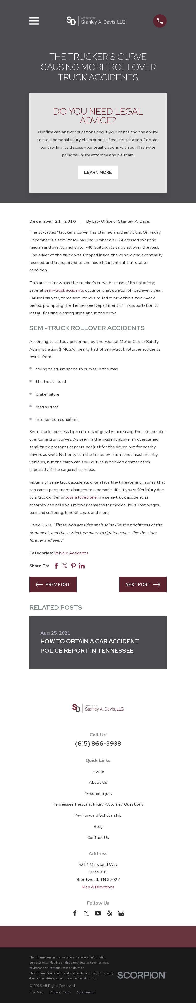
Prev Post (53, 584)
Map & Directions (98, 887)
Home (98, 771)
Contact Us (98, 837)
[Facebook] (75, 913)
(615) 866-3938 (98, 743)
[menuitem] (36, 992)
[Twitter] (86, 913)
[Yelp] (110, 913)
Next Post (143, 584)
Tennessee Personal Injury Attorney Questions (98, 804)
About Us (98, 782)
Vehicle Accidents (71, 553)
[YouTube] (98, 913)
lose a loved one (81, 497)
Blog (98, 826)
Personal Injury (98, 793)
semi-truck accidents (64, 290)
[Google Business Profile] (121, 913)
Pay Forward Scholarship (98, 815)
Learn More (98, 172)
